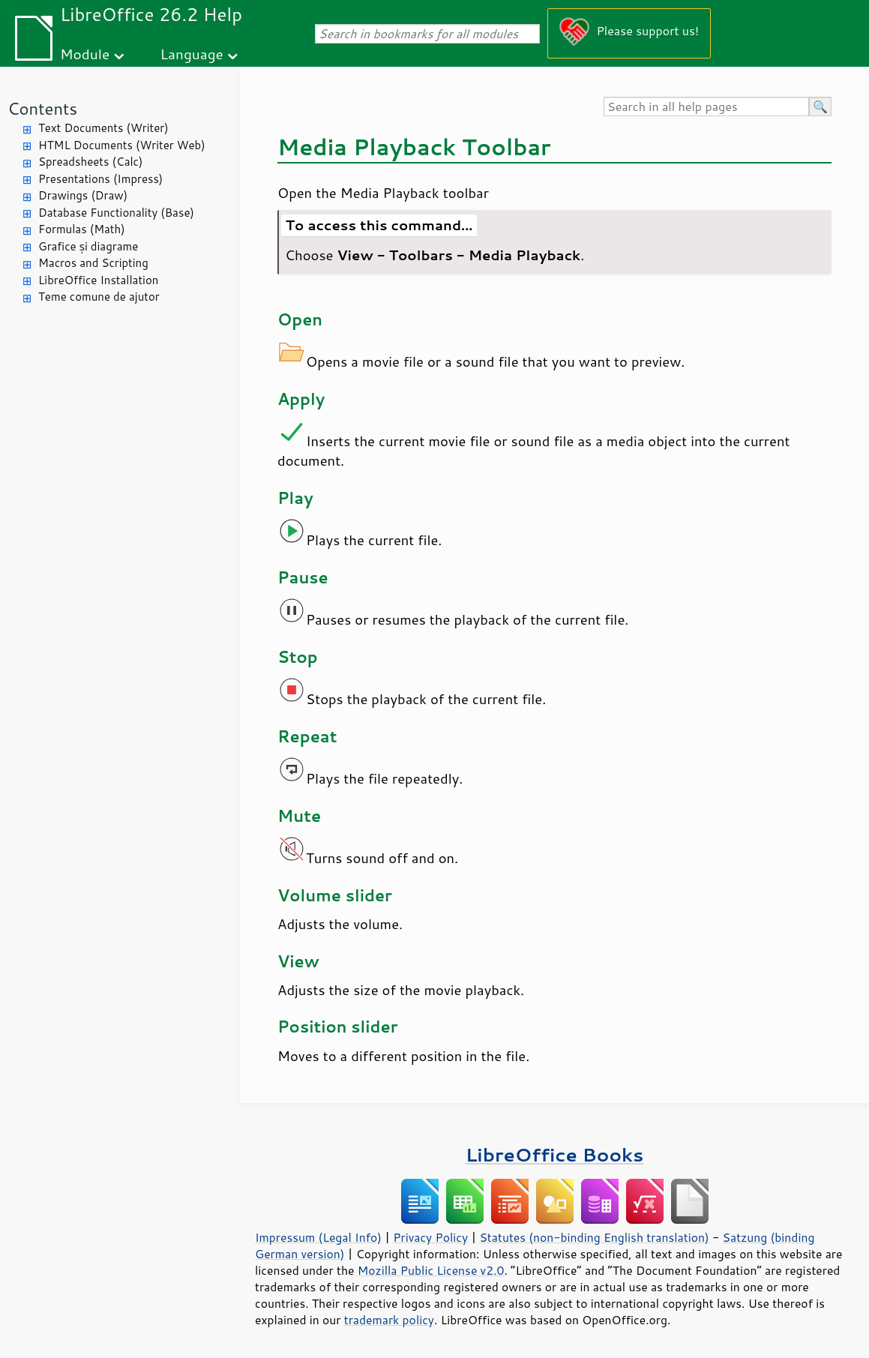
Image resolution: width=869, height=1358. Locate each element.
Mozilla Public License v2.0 (431, 1270)
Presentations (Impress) (100, 179)
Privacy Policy (430, 1237)
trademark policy (389, 1320)
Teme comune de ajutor (99, 296)
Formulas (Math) (81, 229)
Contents (42, 108)
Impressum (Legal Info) (318, 1237)
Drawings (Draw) (82, 195)
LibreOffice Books (555, 1154)
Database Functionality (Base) (116, 212)
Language (191, 53)
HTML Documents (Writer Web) (121, 145)
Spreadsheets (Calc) (90, 161)
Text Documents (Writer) (103, 128)
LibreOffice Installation (98, 280)
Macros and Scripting (93, 263)
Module (84, 53)
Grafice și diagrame (88, 246)
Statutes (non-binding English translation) (594, 1237)
